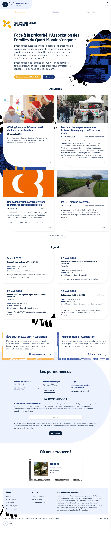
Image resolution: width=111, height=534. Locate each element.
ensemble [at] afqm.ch (11, 4)
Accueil (9, 496)
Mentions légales (54, 518)
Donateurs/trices (12, 506)
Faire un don (55, 12)
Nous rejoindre (37, 354)
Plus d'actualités (53, 235)
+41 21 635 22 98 (5, 4)
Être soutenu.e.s (20, 12)
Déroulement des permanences (20, 389)
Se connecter (104, 518)
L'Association (11, 499)
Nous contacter (12, 509)
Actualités (10, 502)
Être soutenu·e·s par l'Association (27, 77)
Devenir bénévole (91, 12)
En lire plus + (84, 510)
